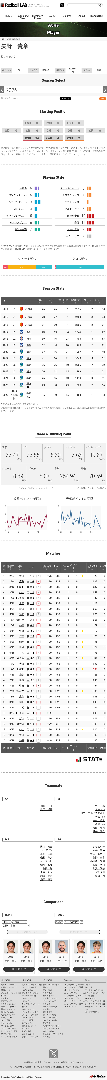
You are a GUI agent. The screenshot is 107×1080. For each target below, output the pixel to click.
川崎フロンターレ (8, 1007)
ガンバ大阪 (5, 1020)
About (82, 15)
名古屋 (29, 309)
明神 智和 (46, 864)
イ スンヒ (46, 861)
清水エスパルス (7, 1012)
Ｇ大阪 (20, 658)
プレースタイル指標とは (95, 1001)
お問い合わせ (76, 1062)
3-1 (32, 619)
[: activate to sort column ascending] (11, 301)
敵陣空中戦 (21, 229)
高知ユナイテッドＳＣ (52, 1026)
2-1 (32, 592)
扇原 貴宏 (46, 879)
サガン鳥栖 (26, 1031)
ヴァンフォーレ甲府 (30, 1012)
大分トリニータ (28, 1034)
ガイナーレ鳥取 (49, 1015)
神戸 (21, 625)
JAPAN (52, 15)
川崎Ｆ (20, 587)
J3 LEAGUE (47, 980)
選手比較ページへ (79, 932)
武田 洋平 (46, 809)
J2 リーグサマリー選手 (73, 996)
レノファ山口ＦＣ (50, 1017)
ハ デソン (46, 850)
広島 (21, 581)
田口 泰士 (46, 846)
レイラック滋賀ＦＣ (51, 1007)
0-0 (32, 680)
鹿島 (21, 636)
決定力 (23, 188)
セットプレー (16, 215)
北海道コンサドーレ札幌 (32, 985)
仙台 (21, 592)
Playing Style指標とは (24, 249)
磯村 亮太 (46, 857)
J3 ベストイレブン (71, 1007)
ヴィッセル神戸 (7, 1026)
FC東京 (20, 597)
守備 (76, 222)
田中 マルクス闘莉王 (93, 813)
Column (67, 15)
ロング (20, 208)
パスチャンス (72, 202)
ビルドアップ (72, 208)
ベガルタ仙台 (27, 990)
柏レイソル (5, 996)
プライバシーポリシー (52, 1062)
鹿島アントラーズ (8, 985)
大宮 (21, 603)
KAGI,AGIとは (90, 998)
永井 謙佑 (99, 850)
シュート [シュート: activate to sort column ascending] (99, 301)
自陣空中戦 (73, 215)
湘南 (21, 641)
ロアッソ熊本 (48, 1031)
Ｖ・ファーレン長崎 (9, 1037)
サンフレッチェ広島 (9, 1031)
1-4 (32, 614)
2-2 (32, 630)
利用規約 (29, 1062)
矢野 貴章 (99, 857)
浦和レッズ (5, 990)
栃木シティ (26, 1001)
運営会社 (65, 1062)
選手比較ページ (19, 969)
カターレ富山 (27, 1017)
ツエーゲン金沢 (49, 1001)
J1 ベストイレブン (71, 990)
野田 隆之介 (97, 853)
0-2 (32, 696)
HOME (8, 15)
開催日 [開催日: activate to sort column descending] (10, 567)
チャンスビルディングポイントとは (35, 488)
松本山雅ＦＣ (48, 996)
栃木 (29, 351)
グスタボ (100, 872)
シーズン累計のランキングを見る (88, 488)
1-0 (32, 576)
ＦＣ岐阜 (46, 1004)
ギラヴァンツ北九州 (51, 1028)
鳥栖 (21, 647)
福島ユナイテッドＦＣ (52, 985)
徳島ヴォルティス (29, 1026)
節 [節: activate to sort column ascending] (4, 567)
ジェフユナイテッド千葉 (11, 993)
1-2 (32, 603)
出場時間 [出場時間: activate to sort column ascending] (75, 301)
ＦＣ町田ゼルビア (8, 1004)
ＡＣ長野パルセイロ (51, 998)
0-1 (32, 625)
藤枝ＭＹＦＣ (27, 1023)
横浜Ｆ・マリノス (8, 1009)
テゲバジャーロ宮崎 (30, 1037)
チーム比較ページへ (27, 932)
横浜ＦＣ (25, 1007)
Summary (68, 980)
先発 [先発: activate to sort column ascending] (51, 301)
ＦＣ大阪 (46, 1009)
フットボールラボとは (94, 990)
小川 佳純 (46, 853)
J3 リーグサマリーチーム (74, 1001)
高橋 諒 (100, 824)
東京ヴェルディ (7, 1001)
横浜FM (20, 619)
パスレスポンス (18, 222)
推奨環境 (37, 1062)
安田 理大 (99, 827)
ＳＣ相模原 (47, 993)
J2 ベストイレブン (71, 998)
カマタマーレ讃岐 (50, 1020)
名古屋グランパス (8, 1015)
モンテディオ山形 (29, 996)
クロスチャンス (70, 195)
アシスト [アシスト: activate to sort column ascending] (73, 567)
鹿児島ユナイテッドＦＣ (53, 1034)
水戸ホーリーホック (9, 987)
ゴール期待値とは (92, 1012)
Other (87, 980)
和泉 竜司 (46, 875)
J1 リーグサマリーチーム (74, 985)
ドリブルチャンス (69, 188)
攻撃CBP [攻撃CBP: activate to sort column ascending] (92, 567)
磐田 (21, 576)
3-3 (32, 658)
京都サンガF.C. (7, 1017)
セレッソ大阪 (6, 1023)
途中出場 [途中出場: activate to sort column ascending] (63, 301)
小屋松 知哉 (97, 861)
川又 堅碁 (99, 868)
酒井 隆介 (99, 831)
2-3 (32, 587)
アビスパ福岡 (6, 1034)
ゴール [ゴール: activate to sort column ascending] (87, 301)
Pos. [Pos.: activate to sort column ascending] (56, 567)
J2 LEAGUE (26, 980)
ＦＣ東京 (4, 998)
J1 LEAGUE (5, 980)
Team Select (96, 15)
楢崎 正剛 (46, 805)
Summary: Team (23, 17)
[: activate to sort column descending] (4, 301)
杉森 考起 (99, 864)
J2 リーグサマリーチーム (74, 993)
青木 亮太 (46, 872)
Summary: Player (37, 17)
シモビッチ (99, 846)
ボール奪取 (73, 229)
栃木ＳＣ (46, 987)
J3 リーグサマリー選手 (73, 1004)
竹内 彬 (100, 805)
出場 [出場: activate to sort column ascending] (39, 301)
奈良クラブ (47, 1012)
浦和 (21, 614)
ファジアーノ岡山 (8, 1028)
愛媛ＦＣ (46, 1023)
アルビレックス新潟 (30, 1015)
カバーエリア (72, 236)
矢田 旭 (47, 868)
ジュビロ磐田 (27, 1020)
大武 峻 (100, 816)
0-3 (32, 669)
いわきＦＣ (26, 998)
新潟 (29, 332)
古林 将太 (99, 820)
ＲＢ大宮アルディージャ (32, 1004)
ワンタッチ (18, 195)
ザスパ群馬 (47, 990)
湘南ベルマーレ (28, 1009)
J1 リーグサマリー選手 (73, 987)
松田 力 (100, 875)
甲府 (21, 630)
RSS (102, 98)
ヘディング (18, 202)
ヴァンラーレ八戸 (29, 987)
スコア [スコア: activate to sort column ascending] (30, 567)
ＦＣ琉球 (46, 1037)
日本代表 (88, 987)
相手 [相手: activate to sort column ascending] (19, 567)
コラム (87, 985)
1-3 (32, 685)
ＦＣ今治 (25, 1028)
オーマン (100, 809)
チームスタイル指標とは (95, 1004)
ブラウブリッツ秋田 (30, 993)
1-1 (32, 581)
